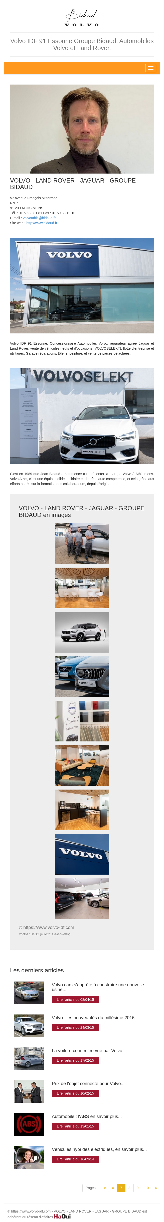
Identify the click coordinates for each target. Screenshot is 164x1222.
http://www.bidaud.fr (41, 223)
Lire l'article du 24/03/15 (75, 1027)
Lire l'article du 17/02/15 (75, 1060)
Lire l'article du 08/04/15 (75, 1000)
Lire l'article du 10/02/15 (75, 1093)
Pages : (91, 1188)
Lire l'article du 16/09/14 (75, 1159)
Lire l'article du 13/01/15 (75, 1126)
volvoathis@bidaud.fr (39, 218)
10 (147, 1188)
